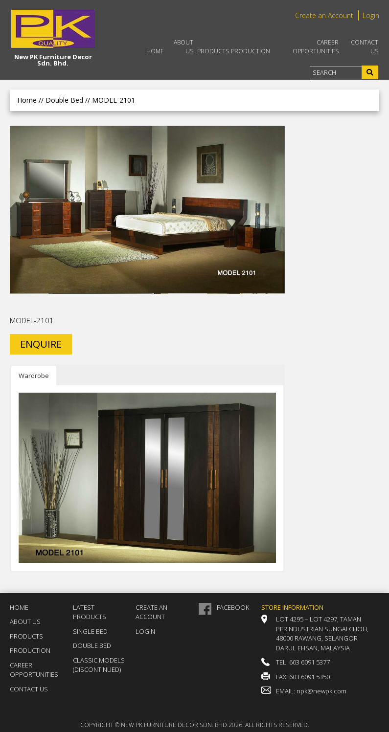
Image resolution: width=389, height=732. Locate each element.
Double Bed (92, 645)
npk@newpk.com (321, 691)
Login (371, 15)
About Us (183, 46)
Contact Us (364, 46)
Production (250, 51)
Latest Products (89, 612)
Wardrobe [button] (34, 375)
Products (213, 51)
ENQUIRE (41, 344)
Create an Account (324, 15)
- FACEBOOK (231, 607)
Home (155, 51)
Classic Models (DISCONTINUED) (99, 665)
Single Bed (90, 631)
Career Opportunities (316, 46)
